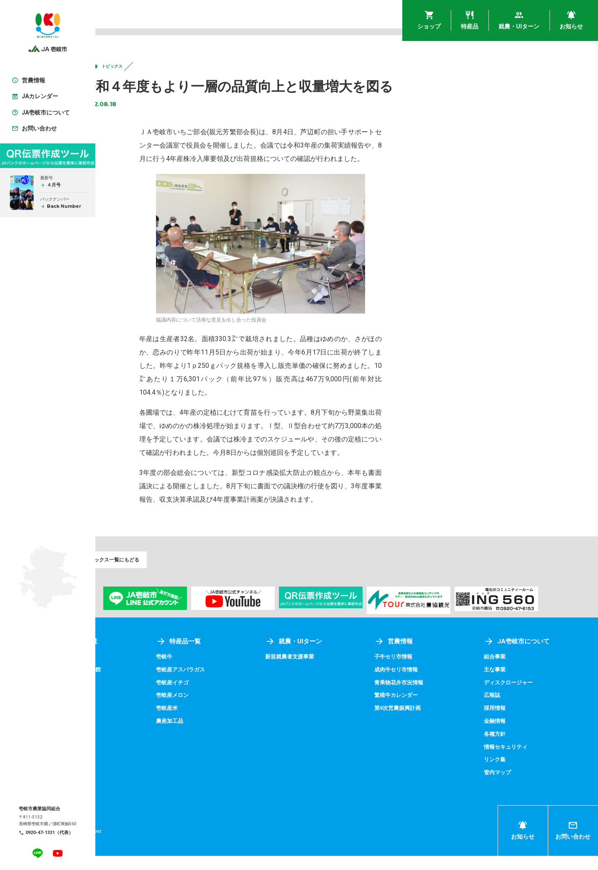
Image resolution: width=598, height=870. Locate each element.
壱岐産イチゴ (227, 697)
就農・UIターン (335, 657)
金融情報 (509, 735)
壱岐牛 (218, 672)
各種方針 (509, 748)
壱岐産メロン (227, 710)
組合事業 (509, 672)
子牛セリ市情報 (421, 672)
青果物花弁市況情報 (427, 697)
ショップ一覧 (140, 657)
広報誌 (506, 710)
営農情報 (421, 657)
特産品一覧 (233, 657)
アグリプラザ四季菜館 (143, 684)
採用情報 (509, 722)
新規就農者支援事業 (331, 672)
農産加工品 (224, 735)
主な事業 (509, 684)
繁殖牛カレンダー (424, 710)
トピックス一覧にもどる (141, 574)
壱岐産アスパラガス (236, 684)
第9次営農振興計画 (426, 722)
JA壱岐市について (531, 657)
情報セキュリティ (520, 761)
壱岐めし (125, 672)
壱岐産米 (221, 722)
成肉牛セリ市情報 (424, 684)
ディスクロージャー (523, 697)
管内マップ (511, 786)
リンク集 (509, 773)
